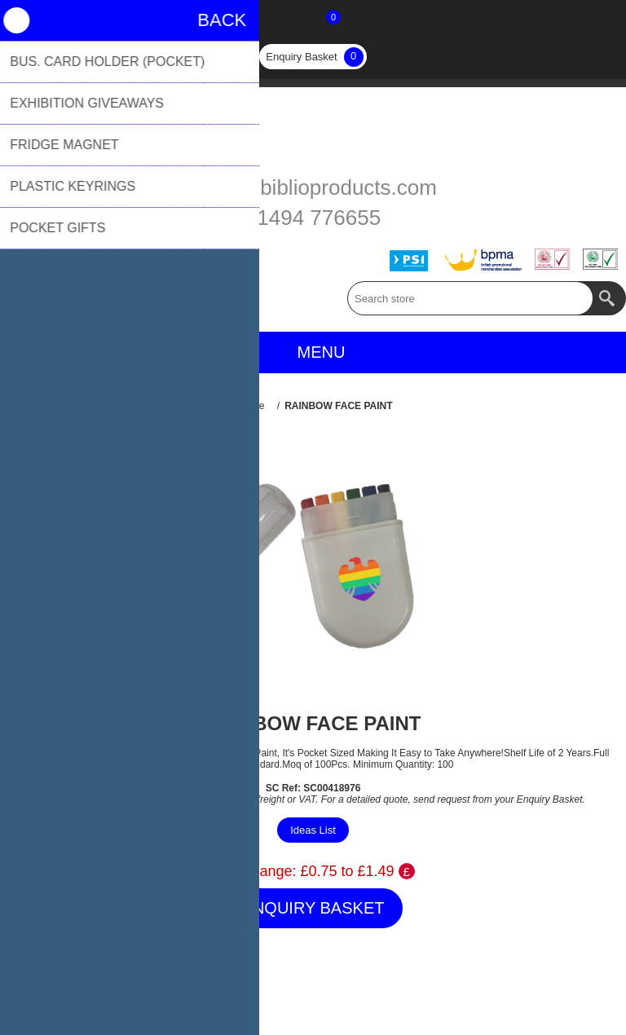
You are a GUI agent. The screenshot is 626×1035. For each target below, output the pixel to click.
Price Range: (253, 871)
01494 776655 (313, 217)
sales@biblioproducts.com (313, 187)
